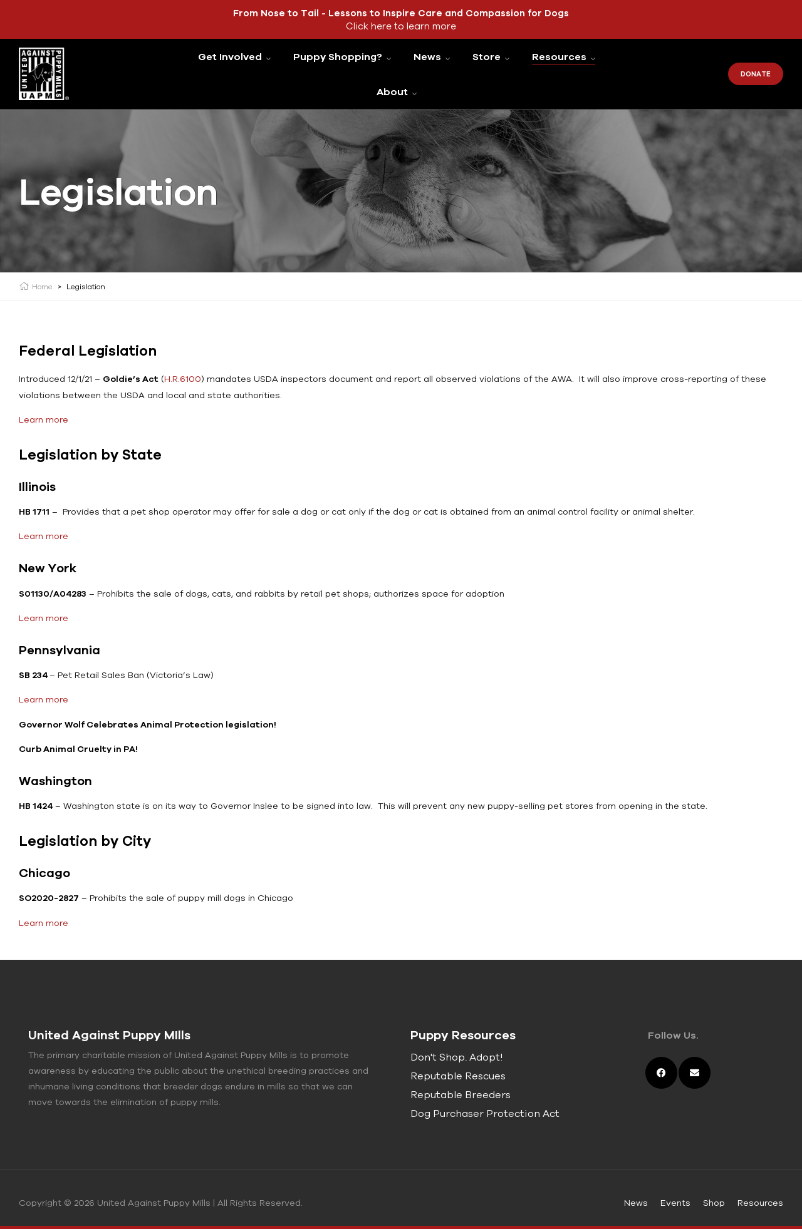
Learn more (43, 419)
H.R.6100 (182, 379)
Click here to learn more (401, 26)
